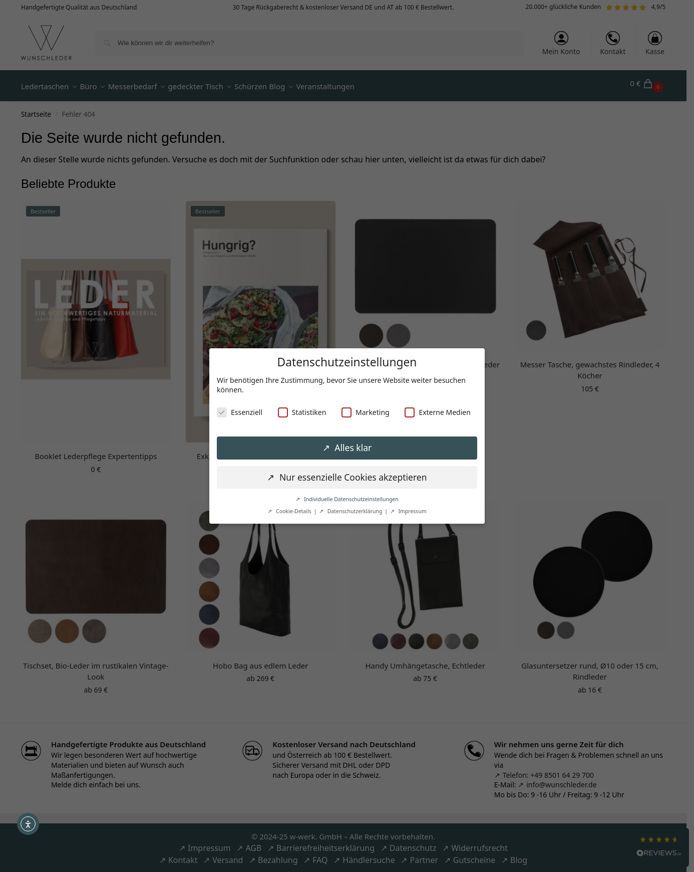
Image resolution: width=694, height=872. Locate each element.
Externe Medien (437, 412)
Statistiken (302, 412)
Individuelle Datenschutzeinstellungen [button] (350, 499)
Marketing (365, 412)
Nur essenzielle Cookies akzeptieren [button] (352, 477)
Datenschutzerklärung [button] (355, 511)
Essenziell (239, 412)
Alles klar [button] (352, 448)
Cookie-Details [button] (293, 511)
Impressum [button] (412, 511)
